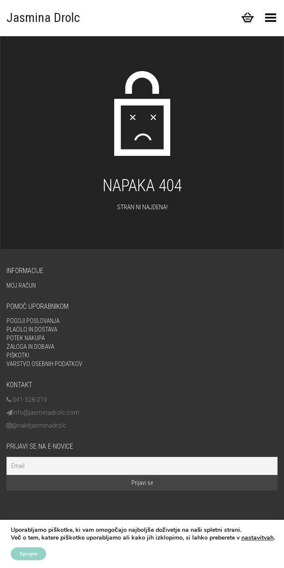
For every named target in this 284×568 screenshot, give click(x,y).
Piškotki (17, 355)
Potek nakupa (25, 338)
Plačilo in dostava (31, 329)
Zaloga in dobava (30, 346)
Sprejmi (28, 553)
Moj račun (21, 285)
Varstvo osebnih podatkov (44, 363)
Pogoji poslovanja (32, 320)
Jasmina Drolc (43, 17)
